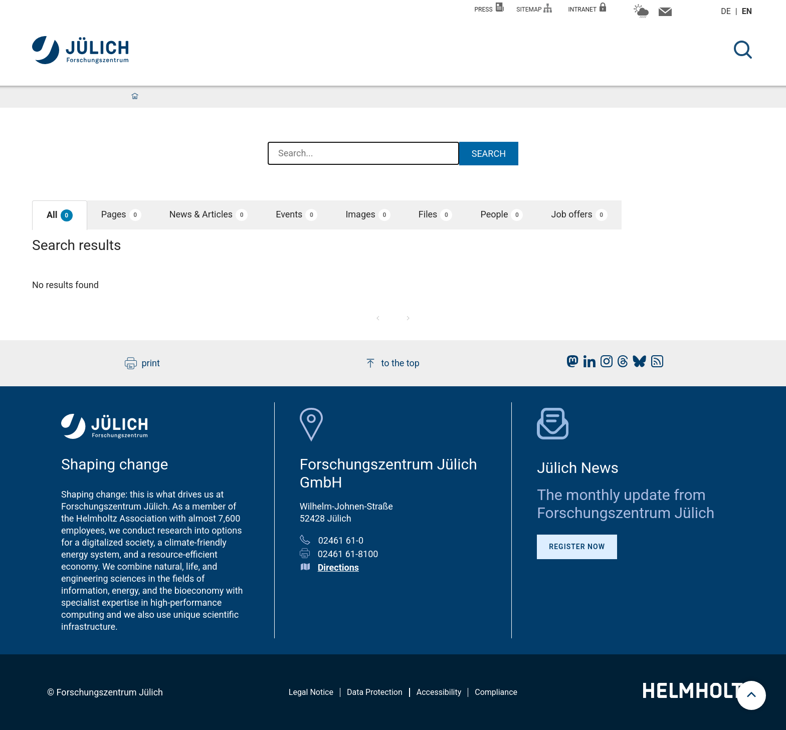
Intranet (587, 8)
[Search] (743, 50)
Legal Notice (311, 692)
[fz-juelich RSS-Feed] (654, 364)
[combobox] (363, 154)
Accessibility (439, 692)
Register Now (577, 547)
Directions (338, 567)
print (142, 363)
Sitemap (534, 8)
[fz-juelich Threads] (620, 364)
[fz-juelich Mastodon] (570, 364)
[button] (59, 215)
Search (489, 153)
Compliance (496, 692)
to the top (392, 363)
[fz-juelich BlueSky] (637, 364)
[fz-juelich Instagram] (604, 364)
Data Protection (375, 692)
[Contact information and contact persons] (664, 14)
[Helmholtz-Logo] (698, 694)
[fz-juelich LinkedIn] (587, 364)
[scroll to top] (751, 695)
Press (489, 8)
